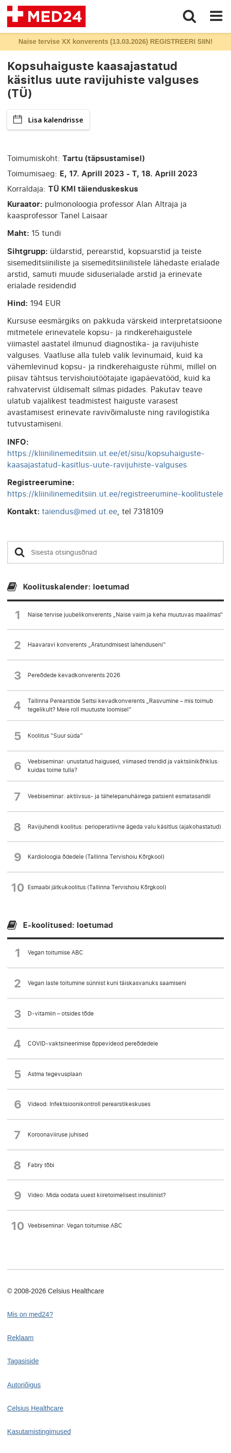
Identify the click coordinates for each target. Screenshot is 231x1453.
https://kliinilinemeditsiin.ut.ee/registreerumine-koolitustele (115, 493)
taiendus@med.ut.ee (79, 511)
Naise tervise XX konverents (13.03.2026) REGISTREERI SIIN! (116, 41)
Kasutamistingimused (39, 1431)
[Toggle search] (189, 16)
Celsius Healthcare (35, 1408)
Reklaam (20, 1337)
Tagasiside (23, 1361)
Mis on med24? (30, 1314)
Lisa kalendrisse (48, 119)
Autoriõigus (23, 1385)
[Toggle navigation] (216, 16)
